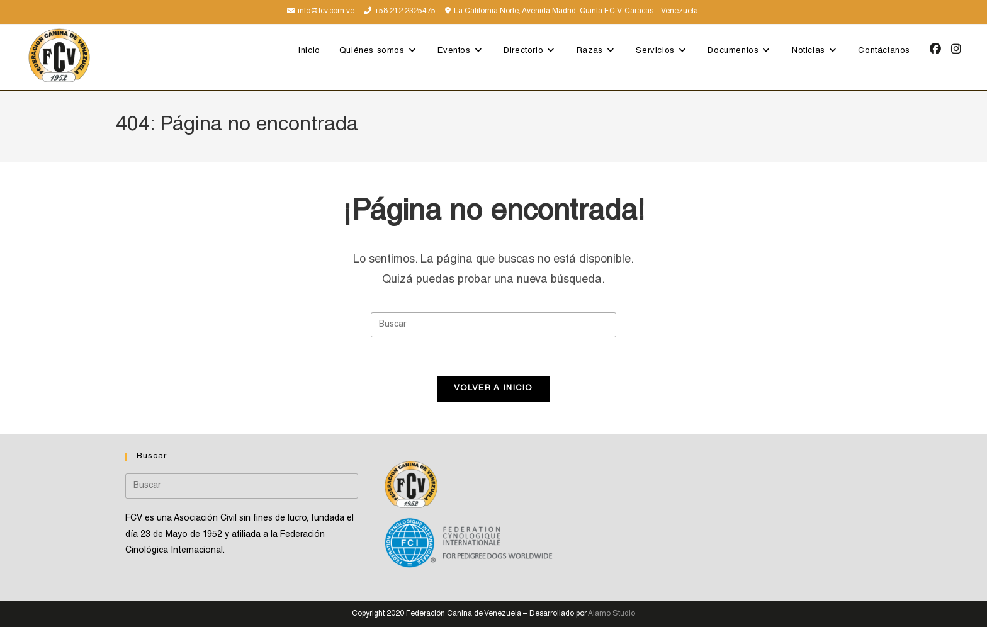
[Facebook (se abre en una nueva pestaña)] (935, 49)
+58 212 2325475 (405, 11)
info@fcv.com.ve (326, 11)
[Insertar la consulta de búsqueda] (493, 324)
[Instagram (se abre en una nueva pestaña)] (956, 49)
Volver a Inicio (493, 389)
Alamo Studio (611, 614)
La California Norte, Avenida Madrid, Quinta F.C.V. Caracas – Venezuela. (577, 11)
